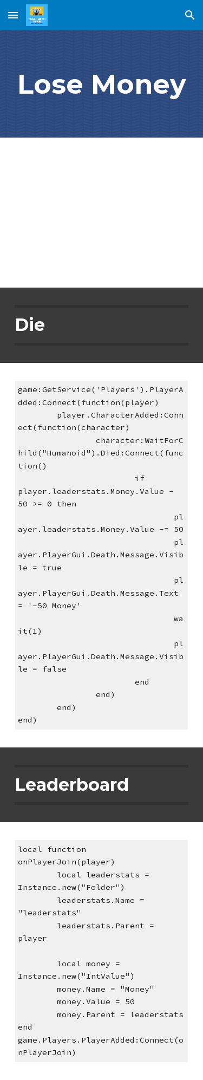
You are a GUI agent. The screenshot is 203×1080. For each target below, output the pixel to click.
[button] (13, 15)
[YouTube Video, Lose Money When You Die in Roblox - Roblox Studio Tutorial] (101, 213)
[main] (101, 83)
